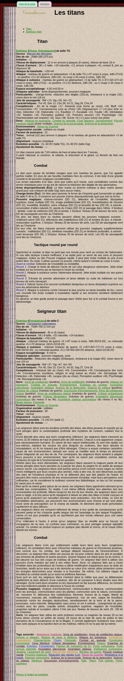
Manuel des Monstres (65, 652)
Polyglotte (38, 402)
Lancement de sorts (39, 652)
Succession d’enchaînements (81, 390)
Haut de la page (27, 4)
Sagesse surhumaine (37, 657)
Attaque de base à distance (59, 637)
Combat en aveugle (63, 120)
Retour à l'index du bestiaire (32, 674)
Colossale (70, 640)
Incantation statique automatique (77, 399)
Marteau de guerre (90, 652)
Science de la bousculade (68, 123)
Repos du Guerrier (47, 126)
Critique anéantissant (110, 393)
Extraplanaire (46, 50)
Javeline (21, 652)
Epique (101, 643)
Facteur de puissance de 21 (73, 646)
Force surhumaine (103, 646)
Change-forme (42, 640)
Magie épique (24, 402)
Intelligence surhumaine (108, 649)
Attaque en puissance (38, 120)
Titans (92, 660)
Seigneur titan (34, 31)
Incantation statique (42, 387)
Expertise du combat (93, 385)
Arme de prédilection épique (54, 393)
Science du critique (99, 387)
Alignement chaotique (49, 634)
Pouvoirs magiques (36, 655)
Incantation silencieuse (52, 649)
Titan (28, 28)
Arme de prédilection (36, 382)
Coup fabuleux (85, 120)
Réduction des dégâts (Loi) (64, 655)
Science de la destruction (98, 123)
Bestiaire (44, 4)
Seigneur (36, 660)
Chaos (33, 50)
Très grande (105, 660)
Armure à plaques (27, 637)
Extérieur (21, 50)
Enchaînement (104, 120)
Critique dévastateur (55, 396)
